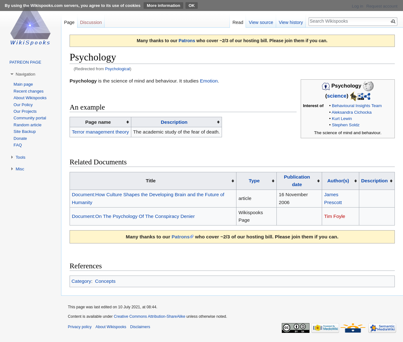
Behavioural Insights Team (357, 105)
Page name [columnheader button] (98, 122)
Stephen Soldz (346, 125)
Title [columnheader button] (151, 180)
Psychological (117, 68)
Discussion (91, 22)
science (337, 96)
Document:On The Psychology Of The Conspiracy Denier (133, 216)
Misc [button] (20, 169)
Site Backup (25, 131)
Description (174, 122)
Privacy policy (80, 327)
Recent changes (28, 91)
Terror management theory (100, 131)
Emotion (209, 80)
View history (291, 22)
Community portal (30, 118)
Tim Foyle (334, 216)
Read (237, 22)
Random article (28, 125)
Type (254, 180)
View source (261, 22)
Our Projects (25, 111)
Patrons (187, 40)
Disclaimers (140, 327)
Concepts (105, 281)
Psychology (83, 80)
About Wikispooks (30, 97)
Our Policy (23, 104)
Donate (20, 138)
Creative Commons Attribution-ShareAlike (149, 316)
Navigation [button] (25, 74)
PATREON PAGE (25, 62)
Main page (23, 84)
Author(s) (338, 180)
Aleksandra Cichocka (352, 112)
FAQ (18, 145)
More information (163, 5)
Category (81, 281)
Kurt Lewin (342, 118)
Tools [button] (21, 157)
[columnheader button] (176, 122)
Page (69, 22)
